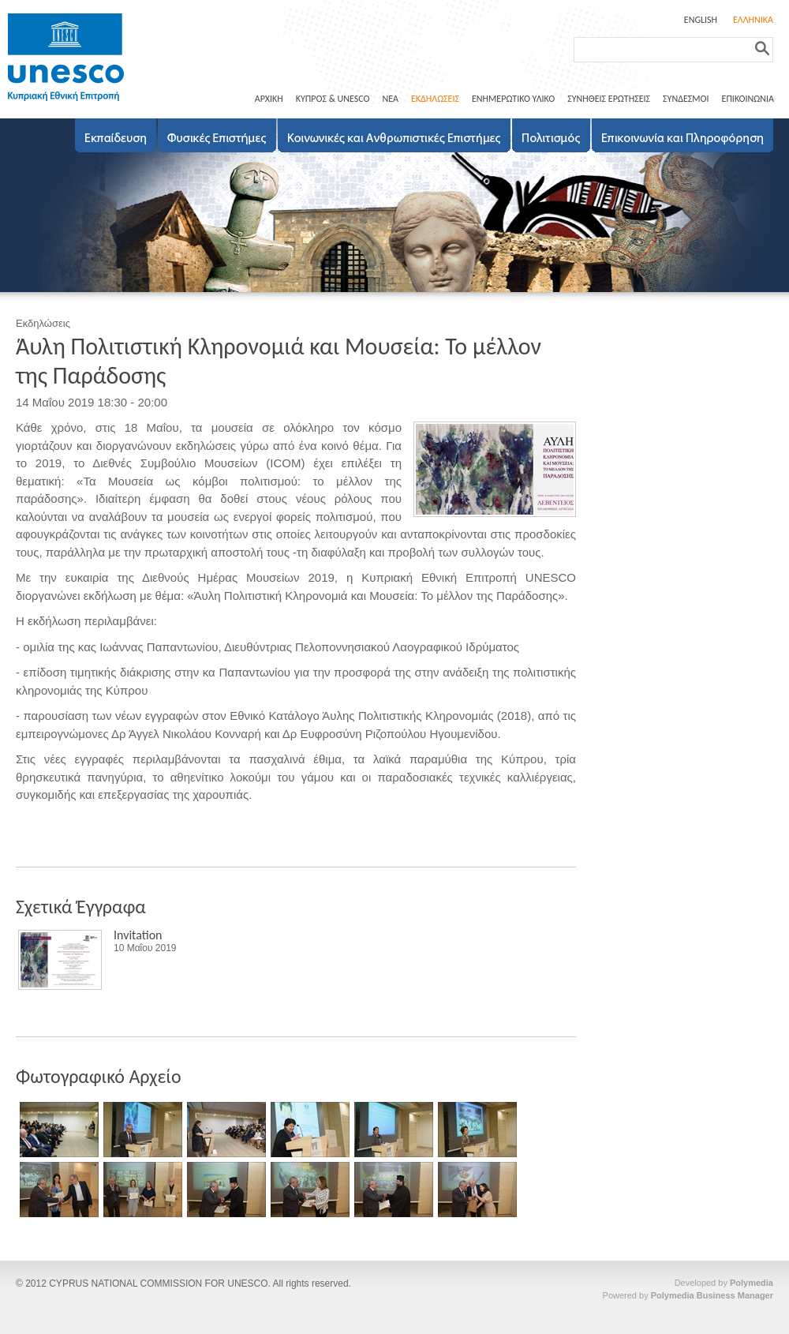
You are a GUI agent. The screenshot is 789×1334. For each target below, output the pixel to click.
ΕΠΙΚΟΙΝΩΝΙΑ (748, 98)
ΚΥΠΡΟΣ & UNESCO (333, 98)
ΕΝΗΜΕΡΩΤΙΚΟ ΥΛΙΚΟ (513, 98)
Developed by (724, 1282)
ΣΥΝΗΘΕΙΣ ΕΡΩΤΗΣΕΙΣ (608, 98)
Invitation (138, 934)
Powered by (688, 1295)
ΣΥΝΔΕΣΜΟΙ (686, 98)
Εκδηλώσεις (43, 323)
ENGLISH (700, 19)
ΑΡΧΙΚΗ (269, 98)
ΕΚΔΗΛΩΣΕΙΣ (435, 98)
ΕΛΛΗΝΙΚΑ (753, 19)
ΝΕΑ (390, 98)
